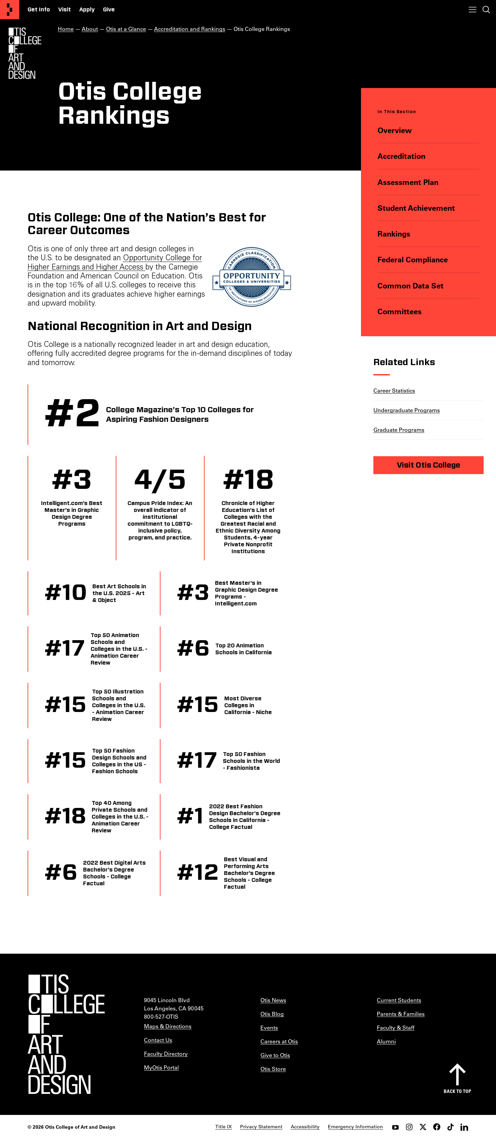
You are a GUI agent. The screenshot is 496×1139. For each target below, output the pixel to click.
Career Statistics (394, 390)
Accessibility (305, 1127)
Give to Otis (275, 1055)
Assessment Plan (408, 182)
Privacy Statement (261, 1127)
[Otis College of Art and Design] (9, 9)
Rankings (394, 233)
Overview (395, 130)
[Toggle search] (486, 10)
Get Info (39, 9)
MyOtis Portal (161, 1067)
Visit (64, 9)
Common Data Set (411, 285)
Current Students (399, 1000)
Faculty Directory (166, 1053)
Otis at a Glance (126, 28)
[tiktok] (450, 1127)
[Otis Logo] (25, 53)
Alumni (386, 1041)
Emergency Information (355, 1127)
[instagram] (409, 1127)
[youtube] (395, 1127)
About (90, 28)
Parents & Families (401, 1013)
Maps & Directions (168, 1026)
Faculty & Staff (395, 1027)
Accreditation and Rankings (189, 28)
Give (109, 9)
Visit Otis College (428, 465)
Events (269, 1027)
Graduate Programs (398, 429)
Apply (87, 9)
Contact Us (158, 1039)
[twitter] (423, 1127)
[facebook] (437, 1127)
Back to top (457, 1091)
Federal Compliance (413, 259)
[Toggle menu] (472, 10)
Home (66, 28)
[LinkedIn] (464, 1127)
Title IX (223, 1127)
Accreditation (401, 156)
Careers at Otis (279, 1041)
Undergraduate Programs (406, 410)
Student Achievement (416, 208)
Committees (400, 311)
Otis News (273, 1000)
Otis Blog (272, 1013)
